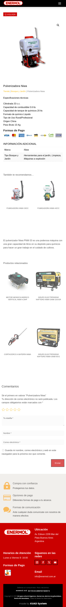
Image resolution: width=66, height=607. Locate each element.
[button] (58, 25)
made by (33, 603)
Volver (11, 15)
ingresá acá (21, 591)
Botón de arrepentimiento (39, 591)
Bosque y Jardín (18, 91)
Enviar (58, 463)
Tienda (6, 91)
